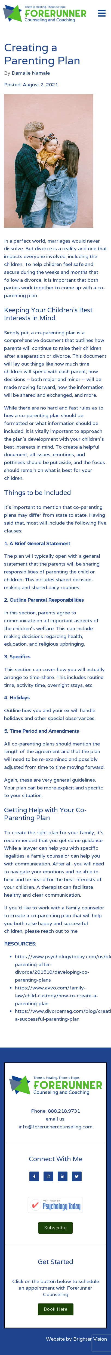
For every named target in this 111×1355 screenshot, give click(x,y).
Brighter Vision (90, 1339)
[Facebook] (34, 1176)
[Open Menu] (102, 13)
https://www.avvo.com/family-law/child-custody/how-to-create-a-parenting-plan (56, 996)
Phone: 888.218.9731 (55, 1111)
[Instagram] (48, 1176)
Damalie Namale (31, 73)
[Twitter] (77, 1176)
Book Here (55, 1309)
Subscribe (55, 1227)
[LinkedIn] (62, 1176)
